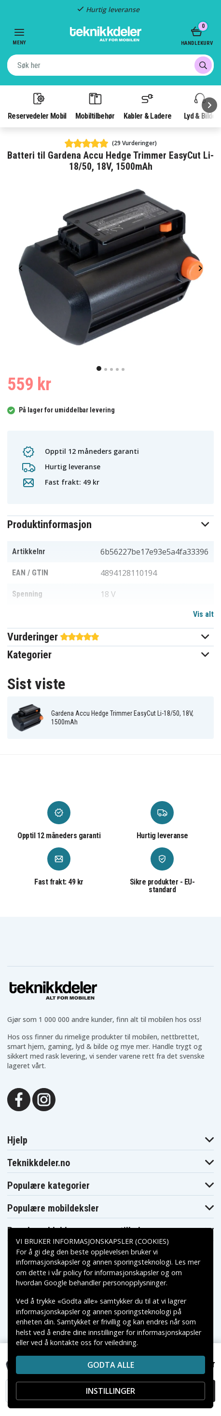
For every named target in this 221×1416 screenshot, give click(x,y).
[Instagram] (43, 1099)
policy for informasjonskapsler (111, 1272)
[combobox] (110, 65)
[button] (110, 524)
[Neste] (209, 105)
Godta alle (110, 1365)
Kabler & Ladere (148, 105)
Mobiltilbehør (95, 105)
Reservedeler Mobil (37, 105)
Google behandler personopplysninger (105, 1282)
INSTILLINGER (110, 1391)
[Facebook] (18, 1099)
